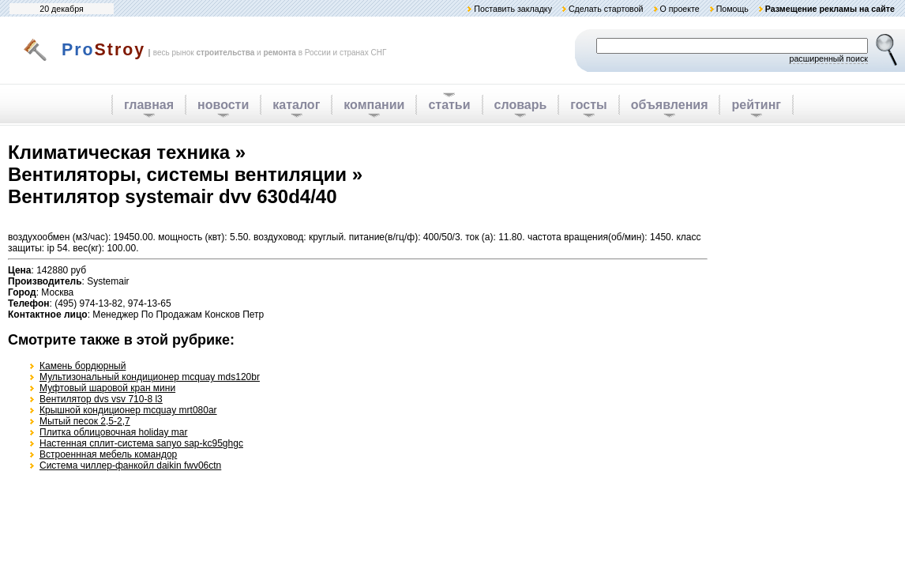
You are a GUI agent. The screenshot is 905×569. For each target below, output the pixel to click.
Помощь (732, 8)
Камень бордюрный (82, 365)
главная (149, 104)
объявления (669, 104)
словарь (520, 104)
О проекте (679, 8)
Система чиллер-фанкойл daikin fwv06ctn (130, 465)
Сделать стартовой (606, 8)
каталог (296, 104)
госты (588, 104)
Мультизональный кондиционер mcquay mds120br (149, 376)
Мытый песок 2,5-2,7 (84, 421)
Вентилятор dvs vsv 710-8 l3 (101, 399)
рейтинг (756, 104)
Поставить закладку (513, 8)
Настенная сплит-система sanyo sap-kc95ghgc (141, 443)
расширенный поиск (828, 58)
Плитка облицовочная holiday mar (113, 432)
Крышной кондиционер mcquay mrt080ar (128, 410)
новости (223, 104)
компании (374, 104)
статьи (449, 104)
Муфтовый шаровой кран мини (107, 388)
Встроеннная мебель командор (108, 454)
